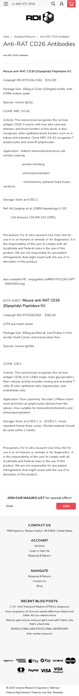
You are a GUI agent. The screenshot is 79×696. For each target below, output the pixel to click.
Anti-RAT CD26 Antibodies (54, 36)
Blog (40, 586)
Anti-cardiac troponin (39, 633)
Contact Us (39, 581)
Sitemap (54, 687)
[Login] (61, 4)
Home (6, 36)
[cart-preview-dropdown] (70, 3)
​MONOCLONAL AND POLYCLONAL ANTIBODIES (39, 628)
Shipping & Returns (24, 36)
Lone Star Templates (52, 692)
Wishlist (40, 546)
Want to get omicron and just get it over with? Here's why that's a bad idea (39, 622)
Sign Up (45, 551)
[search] (53, 4)
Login (32, 551)
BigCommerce (23, 692)
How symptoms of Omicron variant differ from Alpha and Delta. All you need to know (39, 613)
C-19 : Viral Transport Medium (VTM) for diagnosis (40, 606)
